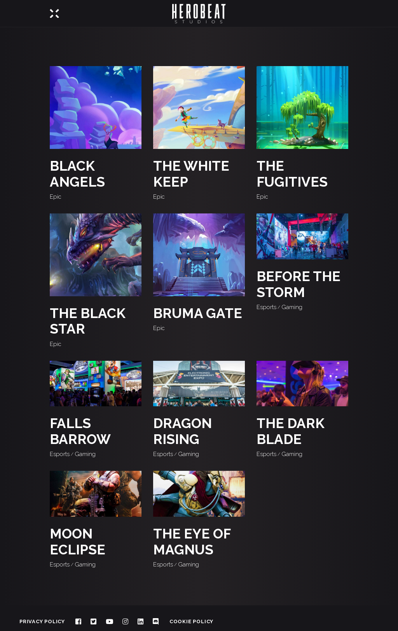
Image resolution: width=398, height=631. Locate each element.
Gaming (291, 307)
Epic (55, 196)
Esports (266, 307)
